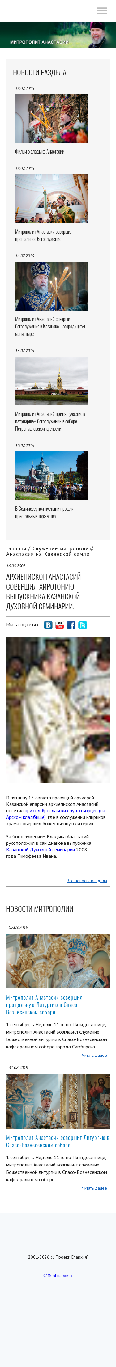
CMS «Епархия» (58, 1275)
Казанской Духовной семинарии (40, 849)
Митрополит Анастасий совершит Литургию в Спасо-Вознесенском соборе (58, 1141)
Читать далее (94, 1055)
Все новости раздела (87, 880)
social (48, 625)
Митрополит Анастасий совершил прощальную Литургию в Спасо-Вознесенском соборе (44, 1004)
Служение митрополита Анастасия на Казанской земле (50, 551)
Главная (16, 548)
